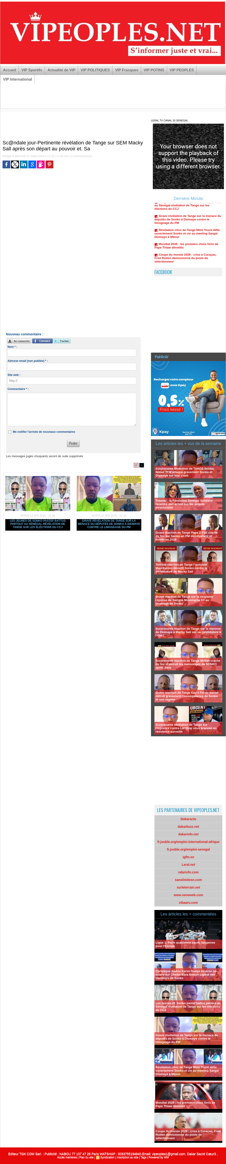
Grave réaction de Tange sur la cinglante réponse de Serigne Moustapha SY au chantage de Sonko (184, 600)
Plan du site (86, 1157)
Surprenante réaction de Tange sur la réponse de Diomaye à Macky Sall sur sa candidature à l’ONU (188, 632)
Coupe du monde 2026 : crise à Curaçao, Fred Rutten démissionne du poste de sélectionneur (185, 260)
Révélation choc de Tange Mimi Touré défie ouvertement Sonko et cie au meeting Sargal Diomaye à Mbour (187, 235)
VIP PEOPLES (182, 70)
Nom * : (12, 346)
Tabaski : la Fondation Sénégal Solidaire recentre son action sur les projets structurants (184, 504)
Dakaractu (188, 819)
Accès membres (67, 1157)
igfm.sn (188, 857)
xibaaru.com (188, 902)
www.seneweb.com (188, 895)
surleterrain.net (188, 887)
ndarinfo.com (188, 872)
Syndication (107, 1157)
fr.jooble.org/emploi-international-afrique (188, 842)
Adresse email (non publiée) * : (27, 361)
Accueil (9, 70)
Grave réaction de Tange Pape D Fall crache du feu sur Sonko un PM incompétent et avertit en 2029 (187, 536)
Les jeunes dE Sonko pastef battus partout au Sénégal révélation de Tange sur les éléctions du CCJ (38, 524)
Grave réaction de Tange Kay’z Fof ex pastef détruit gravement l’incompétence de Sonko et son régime (187, 696)
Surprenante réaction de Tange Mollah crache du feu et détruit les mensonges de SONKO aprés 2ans (188, 664)
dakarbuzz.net (188, 826)
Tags (143, 1157)
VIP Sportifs (31, 70)
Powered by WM (159, 1157)
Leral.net (188, 864)
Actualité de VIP (61, 70)
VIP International (17, 79)
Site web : (13, 375)
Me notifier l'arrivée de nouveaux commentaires (44, 431)
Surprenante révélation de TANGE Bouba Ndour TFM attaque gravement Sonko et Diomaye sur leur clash (185, 472)
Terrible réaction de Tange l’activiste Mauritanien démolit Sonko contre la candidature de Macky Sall (181, 568)
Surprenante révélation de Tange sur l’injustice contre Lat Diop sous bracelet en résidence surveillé (186, 728)
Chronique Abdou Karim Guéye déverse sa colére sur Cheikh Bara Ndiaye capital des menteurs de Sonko (186, 974)
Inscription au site (127, 1157)
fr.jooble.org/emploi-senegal (188, 849)
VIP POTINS (154, 70)
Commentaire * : (18, 389)
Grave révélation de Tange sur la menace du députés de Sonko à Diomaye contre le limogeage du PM (109, 524)
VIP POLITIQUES (95, 70)
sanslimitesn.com (188, 880)
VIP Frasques (126, 70)
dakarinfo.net (188, 834)
